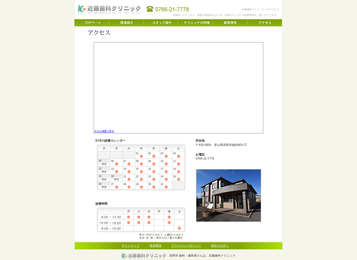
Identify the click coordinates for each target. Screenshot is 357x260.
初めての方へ (220, 245)
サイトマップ (131, 245)
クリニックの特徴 (195, 22)
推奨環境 (155, 245)
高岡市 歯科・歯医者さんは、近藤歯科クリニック (91, 22)
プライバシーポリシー (186, 245)
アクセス (264, 22)
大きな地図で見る (104, 131)
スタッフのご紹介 (161, 22)
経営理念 (230, 22)
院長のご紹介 (126, 22)
